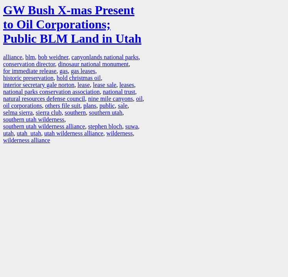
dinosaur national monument (93, 64)
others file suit (62, 105)
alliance (12, 57)
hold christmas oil (79, 78)
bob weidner (53, 57)
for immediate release (30, 71)
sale (122, 105)
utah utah (29, 133)
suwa (131, 126)
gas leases (83, 71)
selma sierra (18, 112)
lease (83, 85)
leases (126, 85)
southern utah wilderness (33, 119)
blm (30, 57)
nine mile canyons (110, 98)
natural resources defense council (44, 98)
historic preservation (28, 78)
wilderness (119, 133)
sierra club (49, 112)
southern (75, 112)
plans (89, 105)
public (107, 105)
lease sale (104, 85)
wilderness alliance (26, 140)
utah (8, 133)
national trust (119, 91)
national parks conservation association (51, 91)
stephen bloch (105, 126)
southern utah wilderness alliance (44, 126)
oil (139, 98)
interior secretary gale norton (38, 85)
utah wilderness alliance (74, 133)
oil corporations (22, 105)
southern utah (105, 112)
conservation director (29, 64)
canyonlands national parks (105, 57)
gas (64, 71)
